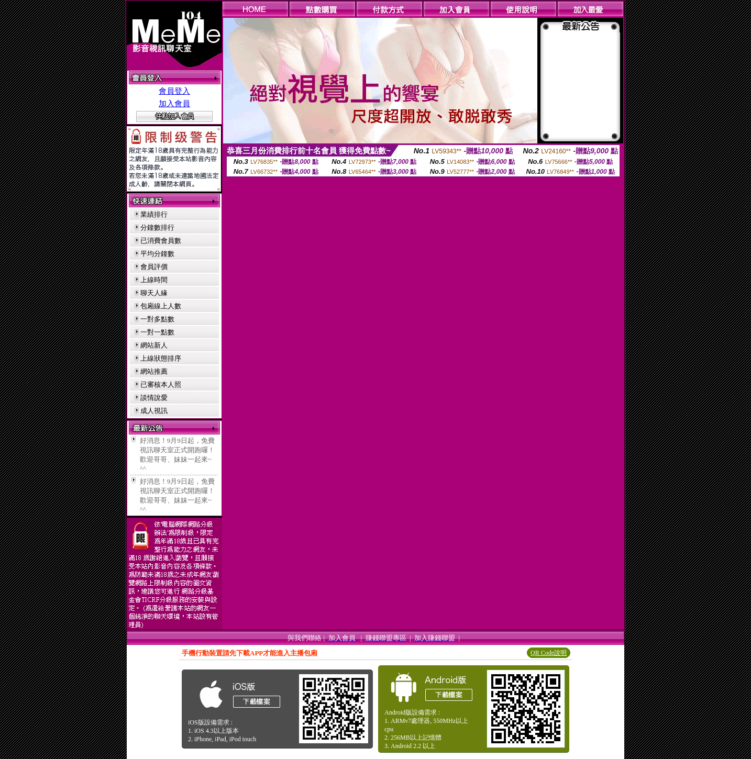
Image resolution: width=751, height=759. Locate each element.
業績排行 (154, 214)
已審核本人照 (160, 384)
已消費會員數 (160, 240)
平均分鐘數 (157, 254)
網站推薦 (154, 371)
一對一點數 (157, 332)
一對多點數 (157, 319)
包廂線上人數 (160, 306)
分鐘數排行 (157, 227)
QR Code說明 (549, 652)
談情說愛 (154, 397)
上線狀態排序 (160, 358)
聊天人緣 (154, 293)
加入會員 (174, 103)
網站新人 (154, 345)
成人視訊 (154, 411)
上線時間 (154, 280)
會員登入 (174, 91)
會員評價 (154, 267)
